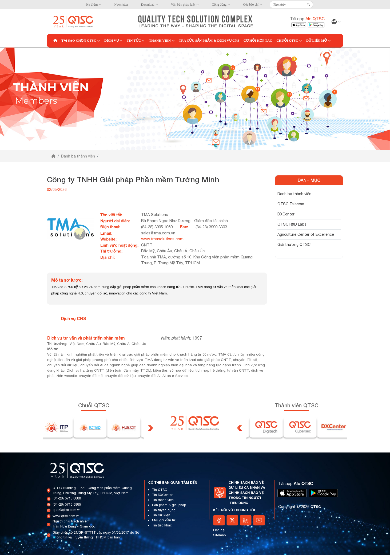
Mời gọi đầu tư (164, 520)
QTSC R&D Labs (292, 224)
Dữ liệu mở (316, 40)
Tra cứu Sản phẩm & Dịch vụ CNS (209, 40)
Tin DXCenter (162, 495)
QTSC (316, 506)
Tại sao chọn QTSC (78, 40)
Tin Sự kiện (161, 515)
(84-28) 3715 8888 (67, 498)
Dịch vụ (111, 40)
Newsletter (121, 4)
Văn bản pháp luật (183, 4)
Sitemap (219, 535)
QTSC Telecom (290, 204)
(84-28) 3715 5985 (67, 504)
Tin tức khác (162, 525)
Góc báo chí (250, 4)
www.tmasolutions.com (162, 239)
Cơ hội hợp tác (258, 40)
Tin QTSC (159, 490)
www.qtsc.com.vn (66, 516)
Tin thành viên (163, 500)
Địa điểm (92, 4)
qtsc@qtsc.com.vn (67, 510)
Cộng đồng (219, 4)
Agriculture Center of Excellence (305, 234)
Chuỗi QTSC (287, 40)
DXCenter (286, 214)
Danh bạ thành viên (78, 156)
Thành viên (160, 40)
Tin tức (134, 40)
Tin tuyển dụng (164, 510)
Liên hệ (219, 530)
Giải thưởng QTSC (294, 244)
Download (147, 4)
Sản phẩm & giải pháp (169, 505)
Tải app (307, 18)
